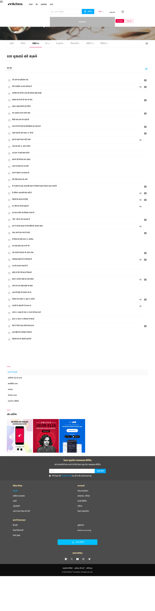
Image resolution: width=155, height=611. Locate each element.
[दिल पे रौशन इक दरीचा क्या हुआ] (80, 325)
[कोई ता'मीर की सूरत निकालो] (80, 272)
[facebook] (66, 559)
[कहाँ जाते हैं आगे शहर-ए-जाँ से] (80, 133)
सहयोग (15, 491)
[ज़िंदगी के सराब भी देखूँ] (80, 199)
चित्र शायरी (73, 43)
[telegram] (89, 559)
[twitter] (72, 559)
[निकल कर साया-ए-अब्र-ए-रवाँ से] (80, 299)
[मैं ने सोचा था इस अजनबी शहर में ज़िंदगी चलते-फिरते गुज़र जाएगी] (80, 186)
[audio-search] (79, 11)
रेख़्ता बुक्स (16, 535)
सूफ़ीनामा (81, 525)
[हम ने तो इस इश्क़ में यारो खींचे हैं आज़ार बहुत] (80, 226)
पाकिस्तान (52, 26)
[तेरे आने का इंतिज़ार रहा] (80, 79)
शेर (46, 43)
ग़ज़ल (35, 43)
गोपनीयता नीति (66, 476)
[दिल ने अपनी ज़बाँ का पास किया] (80, 279)
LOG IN (103, 12)
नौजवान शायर (12, 395)
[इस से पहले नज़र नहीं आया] (80, 139)
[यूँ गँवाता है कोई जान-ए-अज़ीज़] (80, 239)
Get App (139, 12)
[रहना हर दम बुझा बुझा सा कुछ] (80, 285)
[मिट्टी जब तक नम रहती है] (80, 119)
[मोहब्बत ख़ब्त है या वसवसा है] (80, 259)
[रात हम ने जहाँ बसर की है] (80, 153)
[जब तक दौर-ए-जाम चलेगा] (80, 146)
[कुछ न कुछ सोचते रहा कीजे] (80, 106)
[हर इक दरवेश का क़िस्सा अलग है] (80, 212)
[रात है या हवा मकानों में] (80, 265)
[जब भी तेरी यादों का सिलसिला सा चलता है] (80, 126)
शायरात (10, 389)
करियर (80, 506)
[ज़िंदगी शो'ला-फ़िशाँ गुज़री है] (80, 339)
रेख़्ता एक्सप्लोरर (83, 511)
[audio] (140, 87)
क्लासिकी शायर (13, 384)
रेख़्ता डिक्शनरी (18, 530)
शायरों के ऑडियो (13, 401)
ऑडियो (88, 43)
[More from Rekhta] (114, 11)
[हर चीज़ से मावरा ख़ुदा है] (80, 206)
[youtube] (77, 559)
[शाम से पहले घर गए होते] (80, 166)
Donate (126, 12)
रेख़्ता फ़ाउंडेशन (83, 491)
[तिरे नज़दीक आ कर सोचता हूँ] (80, 86)
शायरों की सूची (12, 372)
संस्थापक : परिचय (84, 496)
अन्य (51, 4)
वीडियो (101, 43)
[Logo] (15, 4)
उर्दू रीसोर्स (16, 506)
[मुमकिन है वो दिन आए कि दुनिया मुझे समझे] (80, 93)
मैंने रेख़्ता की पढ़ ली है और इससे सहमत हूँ (70, 476)
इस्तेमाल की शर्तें (79, 568)
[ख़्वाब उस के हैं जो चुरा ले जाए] (80, 99)
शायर (31, 4)
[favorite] (9, 81)
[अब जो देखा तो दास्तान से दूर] (80, 292)
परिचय (22, 43)
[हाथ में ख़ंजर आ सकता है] (80, 172)
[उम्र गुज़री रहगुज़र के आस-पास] (80, 252)
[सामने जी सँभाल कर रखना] (80, 159)
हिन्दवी (15, 525)
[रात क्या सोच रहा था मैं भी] (80, 246)
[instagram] (83, 559)
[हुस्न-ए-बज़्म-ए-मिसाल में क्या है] (80, 319)
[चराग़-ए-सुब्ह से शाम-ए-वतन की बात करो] (80, 312)
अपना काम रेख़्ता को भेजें (21, 511)
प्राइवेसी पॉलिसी (68, 568)
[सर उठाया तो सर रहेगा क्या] (80, 113)
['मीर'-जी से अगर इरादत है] (80, 219)
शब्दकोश (44, 4)
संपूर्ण (12, 43)
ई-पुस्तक (59, 43)
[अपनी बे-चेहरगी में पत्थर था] (80, 305)
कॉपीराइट (89, 568)
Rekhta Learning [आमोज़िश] (84, 530)
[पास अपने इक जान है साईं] (80, 232)
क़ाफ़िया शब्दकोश (19, 496)
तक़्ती (15, 501)
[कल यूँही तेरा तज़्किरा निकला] (80, 332)
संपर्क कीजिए (82, 501)
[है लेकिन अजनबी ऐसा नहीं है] (80, 192)
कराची (47, 26)
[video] (145, 80)
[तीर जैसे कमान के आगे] (80, 179)
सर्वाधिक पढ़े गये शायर (15, 378)
